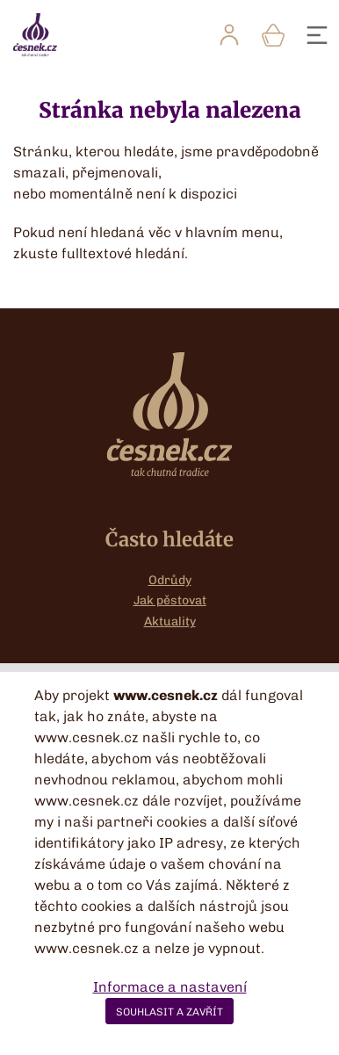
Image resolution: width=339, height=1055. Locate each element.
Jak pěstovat (169, 600)
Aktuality (170, 621)
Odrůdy (169, 580)
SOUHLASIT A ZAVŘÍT (169, 1012)
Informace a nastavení (170, 987)
